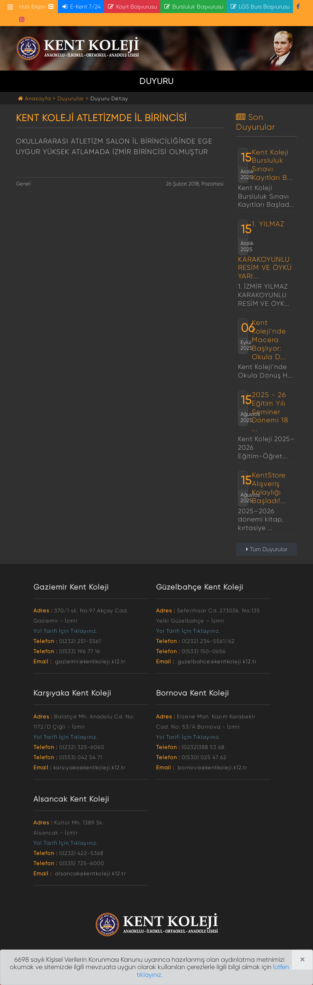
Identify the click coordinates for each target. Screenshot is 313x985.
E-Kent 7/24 (81, 6)
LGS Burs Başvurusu (260, 6)
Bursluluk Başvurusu (193, 6)
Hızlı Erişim (37, 6)
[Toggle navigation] (10, 7)
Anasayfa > (37, 98)
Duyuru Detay (109, 98)
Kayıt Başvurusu (132, 6)
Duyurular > (73, 98)
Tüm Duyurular (266, 549)
